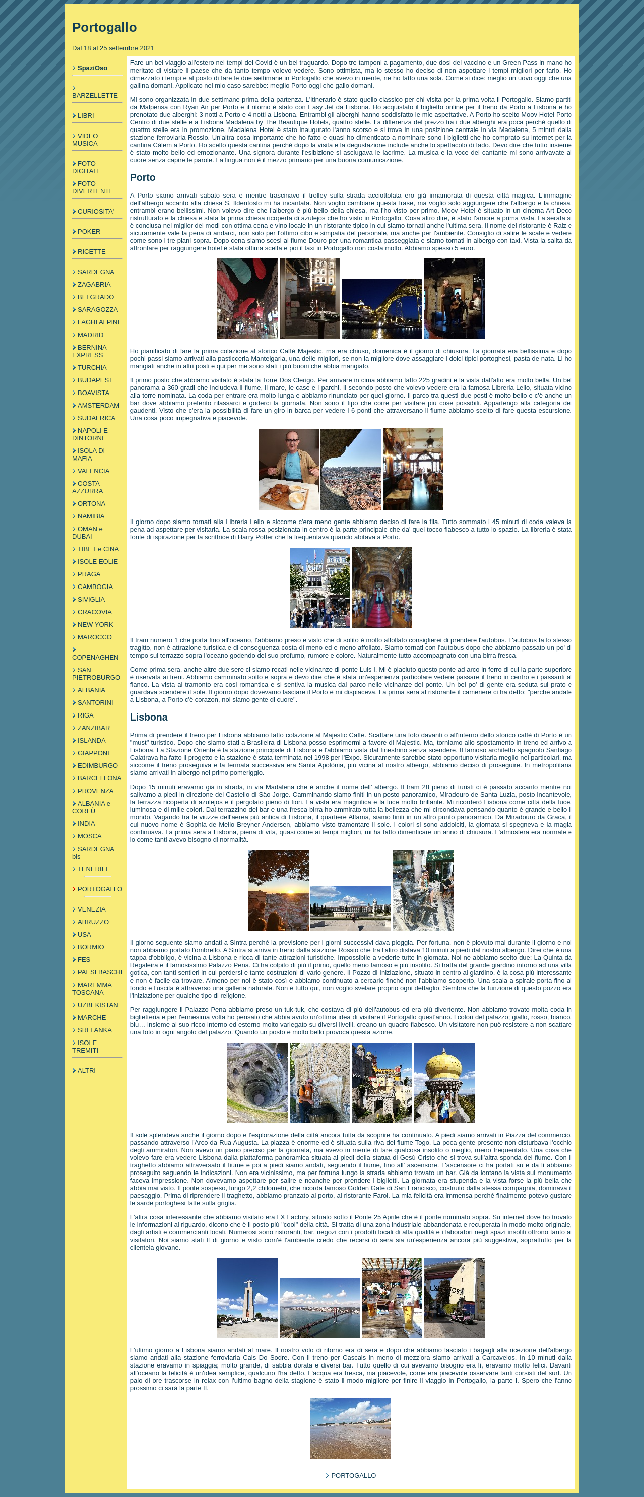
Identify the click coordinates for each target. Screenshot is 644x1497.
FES (84, 959)
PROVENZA (96, 791)
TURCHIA (92, 367)
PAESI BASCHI (100, 972)
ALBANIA (91, 690)
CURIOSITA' (96, 211)
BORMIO (91, 947)
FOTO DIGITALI (85, 167)
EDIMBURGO (98, 765)
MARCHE (92, 1017)
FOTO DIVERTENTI (91, 187)
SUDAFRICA (96, 418)
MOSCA (90, 836)
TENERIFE (94, 869)
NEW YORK (95, 624)
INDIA (86, 823)
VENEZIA (92, 909)
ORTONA (91, 503)
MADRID (90, 335)
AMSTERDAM (98, 405)
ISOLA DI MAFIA (88, 454)
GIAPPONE (95, 753)
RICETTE (92, 251)
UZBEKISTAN (98, 1005)
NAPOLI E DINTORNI (90, 434)
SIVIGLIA (91, 599)
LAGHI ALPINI (98, 322)
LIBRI (86, 115)
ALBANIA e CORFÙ (91, 807)
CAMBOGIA (95, 587)
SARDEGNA (96, 272)
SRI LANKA (95, 1030)
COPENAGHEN (95, 657)
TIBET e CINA (98, 549)
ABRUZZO (93, 922)
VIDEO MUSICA (85, 139)
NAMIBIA (91, 516)
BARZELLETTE (95, 95)
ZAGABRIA (94, 284)
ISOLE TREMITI (85, 1046)
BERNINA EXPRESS (89, 351)
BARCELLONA (99, 778)
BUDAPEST (95, 380)
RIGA (86, 715)
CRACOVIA (95, 612)
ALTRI (87, 1070)
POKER (89, 231)
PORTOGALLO (100, 889)
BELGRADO (96, 297)
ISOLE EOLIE (98, 561)
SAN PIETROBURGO (96, 673)
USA (84, 934)
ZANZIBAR (94, 728)
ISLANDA (92, 740)
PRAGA (89, 574)
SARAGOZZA (98, 309)
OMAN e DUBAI (87, 532)
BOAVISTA (93, 393)
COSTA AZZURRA (87, 487)
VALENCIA (93, 471)
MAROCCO (95, 637)
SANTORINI (95, 702)
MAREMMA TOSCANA (91, 988)
